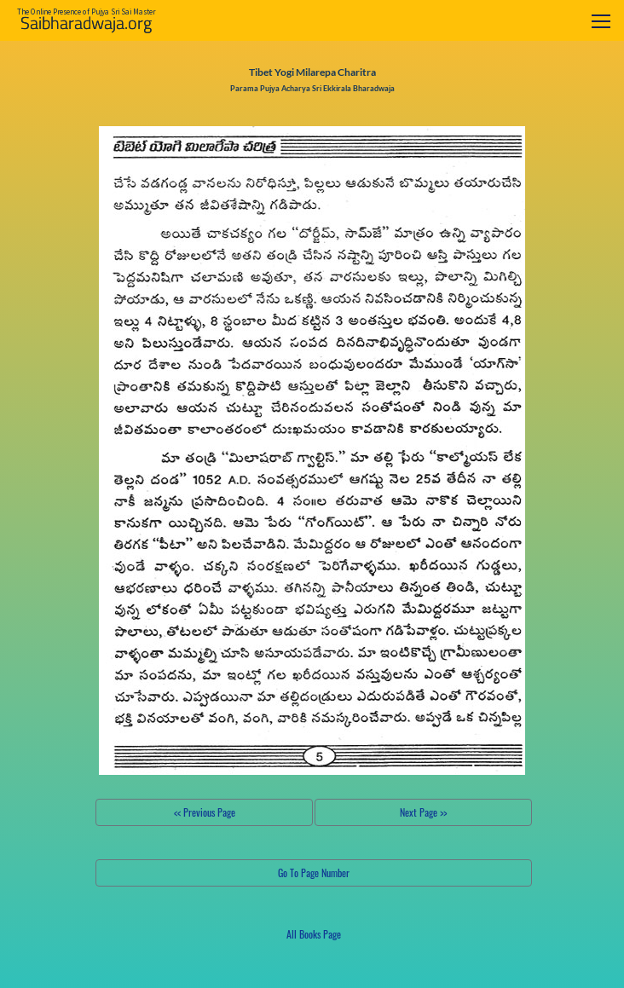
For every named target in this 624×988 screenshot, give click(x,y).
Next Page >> (423, 812)
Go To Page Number (314, 872)
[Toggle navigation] (601, 21)
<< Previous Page (204, 812)
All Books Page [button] (313, 934)
